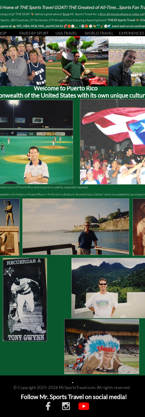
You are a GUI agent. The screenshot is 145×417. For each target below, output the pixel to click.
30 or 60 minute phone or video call (121, 14)
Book (66, 14)
